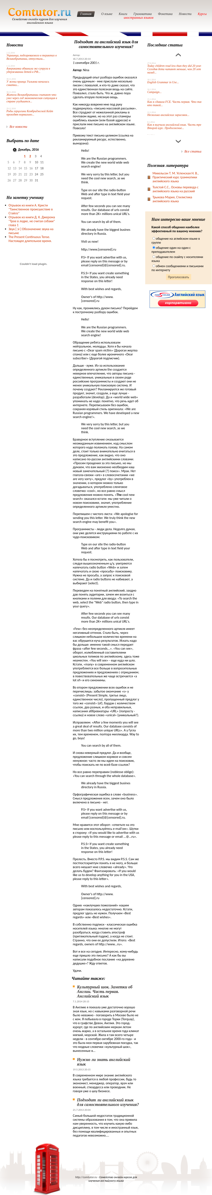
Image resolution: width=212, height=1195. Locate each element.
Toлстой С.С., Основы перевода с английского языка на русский (175, 189)
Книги (123, 14)
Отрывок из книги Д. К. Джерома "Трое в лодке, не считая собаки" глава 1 (32, 221)
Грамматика (143, 14)
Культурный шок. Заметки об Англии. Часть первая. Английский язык (104, 991)
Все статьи (193, 151)
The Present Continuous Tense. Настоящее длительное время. (30, 239)
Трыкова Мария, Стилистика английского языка (172, 199)
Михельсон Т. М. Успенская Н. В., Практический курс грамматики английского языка (175, 177)
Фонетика (165, 14)
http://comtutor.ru (86, 1177)
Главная (86, 14)
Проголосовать (178, 277)
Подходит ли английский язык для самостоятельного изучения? (108, 1102)
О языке (106, 14)
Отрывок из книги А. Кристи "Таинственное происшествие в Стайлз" (31, 209)
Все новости (18, 126)
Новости (185, 14)
